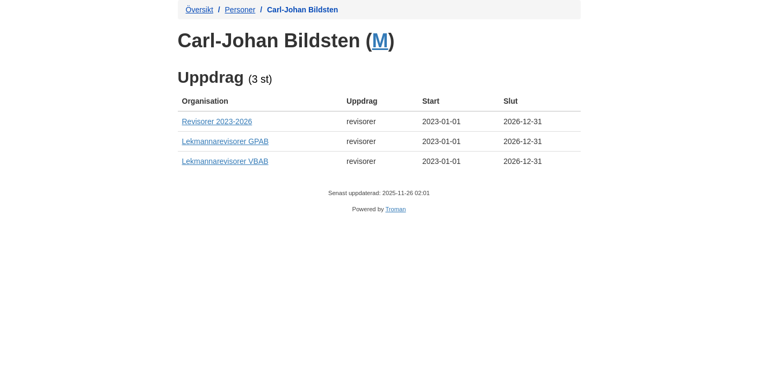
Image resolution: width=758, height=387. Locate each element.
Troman (395, 209)
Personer (240, 9)
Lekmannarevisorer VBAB (225, 161)
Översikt (199, 9)
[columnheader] (260, 101)
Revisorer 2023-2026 (217, 121)
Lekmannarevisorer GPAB (225, 141)
